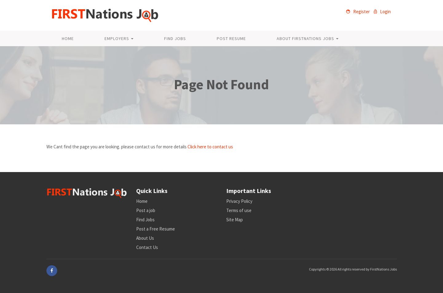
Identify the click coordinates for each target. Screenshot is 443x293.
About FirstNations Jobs (307, 38)
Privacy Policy (239, 201)
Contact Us (147, 247)
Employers (119, 38)
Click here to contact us (210, 147)
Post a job (145, 210)
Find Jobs (175, 38)
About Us (145, 238)
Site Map (234, 220)
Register (358, 11)
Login (382, 11)
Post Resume (231, 38)
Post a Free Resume (155, 229)
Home (68, 38)
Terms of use (238, 210)
